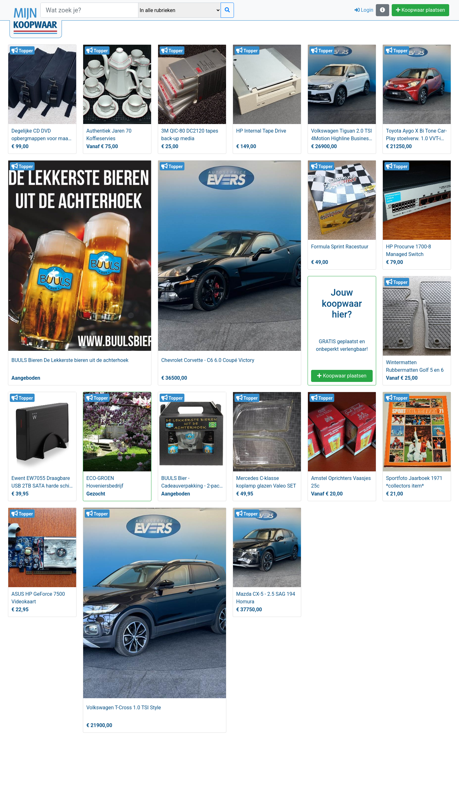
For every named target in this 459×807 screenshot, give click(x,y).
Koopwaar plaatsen (420, 10)
